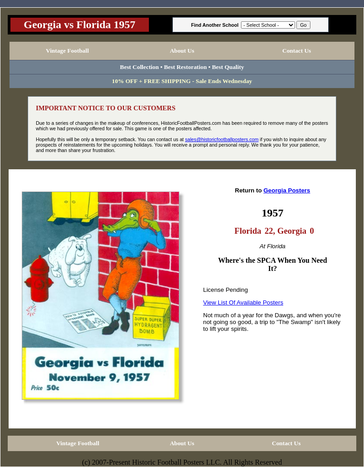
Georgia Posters (286, 190)
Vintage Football (67, 50)
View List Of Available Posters (243, 302)
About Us (182, 50)
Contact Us (296, 50)
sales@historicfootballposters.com (222, 139)
